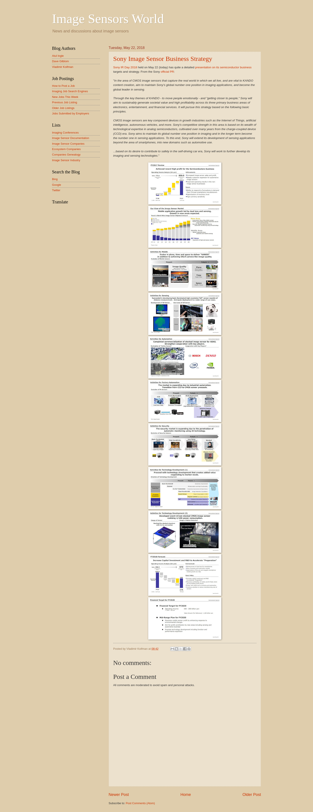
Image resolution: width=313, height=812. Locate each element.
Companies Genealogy (66, 154)
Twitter (56, 190)
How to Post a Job (63, 85)
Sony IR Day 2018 (125, 67)
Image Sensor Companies (68, 143)
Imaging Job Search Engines (70, 91)
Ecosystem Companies (66, 149)
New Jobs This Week (65, 97)
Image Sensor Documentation (70, 138)
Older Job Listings (63, 108)
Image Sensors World (108, 19)
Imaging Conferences (65, 132)
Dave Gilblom (60, 61)
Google (56, 184)
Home (185, 794)
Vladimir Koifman (62, 67)
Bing (55, 179)
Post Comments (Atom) (140, 803)
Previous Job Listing (64, 102)
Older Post (251, 794)
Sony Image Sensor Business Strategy (162, 58)
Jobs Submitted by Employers (70, 113)
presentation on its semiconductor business (223, 67)
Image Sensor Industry (66, 160)
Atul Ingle (58, 55)
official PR (167, 71)
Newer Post (119, 794)
